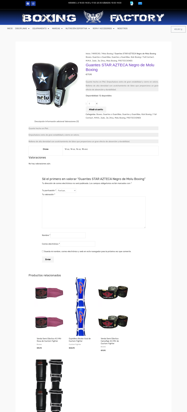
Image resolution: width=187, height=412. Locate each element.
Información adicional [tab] (55, 121)
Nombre (46, 235)
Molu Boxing (107, 53)
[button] (22, 28)
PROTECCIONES (125, 61)
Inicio (88, 53)
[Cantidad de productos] (91, 104)
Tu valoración (48, 194)
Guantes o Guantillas (101, 57)
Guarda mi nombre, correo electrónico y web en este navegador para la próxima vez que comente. (87, 252)
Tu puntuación (49, 190)
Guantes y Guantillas (121, 57)
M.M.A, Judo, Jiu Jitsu (95, 61)
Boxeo (88, 57)
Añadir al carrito (96, 109)
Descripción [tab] (39, 121)
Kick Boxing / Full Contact (143, 57)
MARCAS (96, 53)
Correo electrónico (51, 244)
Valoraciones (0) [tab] (72, 121)
